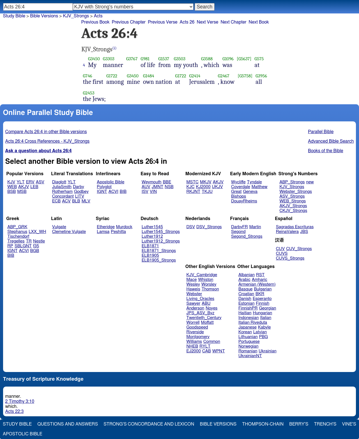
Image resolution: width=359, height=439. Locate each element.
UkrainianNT (250, 356)
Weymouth (152, 182)
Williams (194, 341)
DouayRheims (244, 201)
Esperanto (262, 299)
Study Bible (14, 16)
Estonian (246, 303)
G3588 (207, 58)
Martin (255, 227)
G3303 (108, 58)
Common (211, 341)
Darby (78, 187)
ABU (206, 303)
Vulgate (59, 227)
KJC (191, 187)
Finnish (262, 303)
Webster (194, 294)
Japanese (247, 327)
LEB (34, 187)
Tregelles (15, 241)
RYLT (204, 346)
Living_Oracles (201, 299)
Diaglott (59, 182)
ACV (66, 201)
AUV (146, 187)
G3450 (94, 58)
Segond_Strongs (246, 236)
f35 (36, 246)
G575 (259, 58)
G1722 (111, 75)
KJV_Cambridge (202, 275)
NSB (169, 187)
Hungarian (262, 313)
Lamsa (103, 232)
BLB (76, 201)
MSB (21, 192)
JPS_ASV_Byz (201, 313)
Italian (265, 318)
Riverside (195, 332)
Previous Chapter (129, 22)
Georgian (267, 308)
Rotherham (62, 192)
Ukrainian (267, 351)
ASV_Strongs (292, 196)
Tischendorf (18, 236)
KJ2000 (203, 187)
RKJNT (194, 192)
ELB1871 (150, 246)
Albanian (246, 275)
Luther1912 (152, 236)
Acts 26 (187, 22)
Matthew (260, 187)
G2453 (89, 93)
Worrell (193, 322)
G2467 (223, 75)
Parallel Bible (320, 132)
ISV (145, 192)
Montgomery (198, 337)
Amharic (259, 280)
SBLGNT (23, 246)
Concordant (63, 196)
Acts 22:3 (14, 411)
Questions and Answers (67, 424)
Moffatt (207, 322)
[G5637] (244, 58)
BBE (167, 182)
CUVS (282, 253)
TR (28, 241)
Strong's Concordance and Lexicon (148, 424)
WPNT (218, 351)
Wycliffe (238, 182)
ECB (56, 201)
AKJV (23, 187)
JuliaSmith (62, 187)
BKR (260, 294)
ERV (30, 182)
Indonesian (248, 318)
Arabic (244, 280)
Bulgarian (262, 289)
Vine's (349, 424)
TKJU (207, 192)
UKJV (217, 187)
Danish (244, 299)
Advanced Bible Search (331, 141)
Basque (245, 289)
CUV (280, 249)
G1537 (163, 58)
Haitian (245, 313)
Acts (98, 16)
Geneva (250, 192)
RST (260, 275)
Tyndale (254, 182)
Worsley (208, 284)
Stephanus (17, 232)
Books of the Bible (325, 151)
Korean (245, 332)
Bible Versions (44, 16)
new (310, 182)
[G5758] (245, 75)
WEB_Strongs (292, 201)
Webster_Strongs (295, 192)
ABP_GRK (17, 227)
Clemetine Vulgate (69, 232)
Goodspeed (197, 327)
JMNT (158, 187)
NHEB (192, 346)
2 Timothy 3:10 (19, 401)
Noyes (211, 308)
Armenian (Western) (257, 284)
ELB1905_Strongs (159, 260)
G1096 (228, 58)
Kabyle (264, 327)
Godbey (81, 192)
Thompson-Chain (263, 424)
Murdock (124, 227)
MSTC (193, 182)
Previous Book (95, 22)
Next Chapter (233, 22)
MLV (86, 201)
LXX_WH (37, 232)
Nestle (39, 241)
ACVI (113, 192)
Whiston (205, 280)
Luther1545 (152, 227)
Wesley (193, 284)
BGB (34, 251)
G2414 (195, 75)
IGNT (102, 192)
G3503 (179, 58)
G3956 (261, 75)
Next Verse (207, 22)
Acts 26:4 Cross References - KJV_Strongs (47, 141)
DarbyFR (239, 227)
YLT (20, 182)
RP (10, 246)
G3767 (132, 58)
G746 (87, 75)
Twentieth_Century (204, 318)
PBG (263, 337)
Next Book (259, 22)
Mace (192, 280)
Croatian (246, 294)
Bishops (238, 196)
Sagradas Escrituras (295, 227)
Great (236, 192)
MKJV (205, 182)
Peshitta (118, 232)
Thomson (210, 289)
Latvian (260, 332)
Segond (238, 232)
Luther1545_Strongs (161, 232)
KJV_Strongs (291, 187)
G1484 (148, 75)
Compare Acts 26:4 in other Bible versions (46, 132)
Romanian (247, 351)
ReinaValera (287, 232)
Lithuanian (248, 337)
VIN (153, 192)
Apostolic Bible (22, 434)
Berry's (298, 424)
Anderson (195, 308)
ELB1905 (150, 255)
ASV (40, 182)
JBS (304, 232)
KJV (11, 182)
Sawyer (194, 303)
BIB (123, 192)
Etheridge (105, 227)
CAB (206, 351)
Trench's (325, 424)
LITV (79, 196)
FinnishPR (248, 308)
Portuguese (249, 341)
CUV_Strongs (299, 249)
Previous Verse (162, 22)
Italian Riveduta (252, 322)
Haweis (193, 289)
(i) (114, 48)
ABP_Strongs (292, 182)
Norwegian (248, 346)
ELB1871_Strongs (159, 251)
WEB (12, 187)
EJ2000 (194, 351)
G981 (145, 58)
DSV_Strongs (209, 227)
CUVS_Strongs (290, 258)
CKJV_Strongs (293, 211)
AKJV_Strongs (293, 206)
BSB (11, 192)
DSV (191, 227)
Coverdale (240, 187)
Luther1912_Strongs (161, 241)
